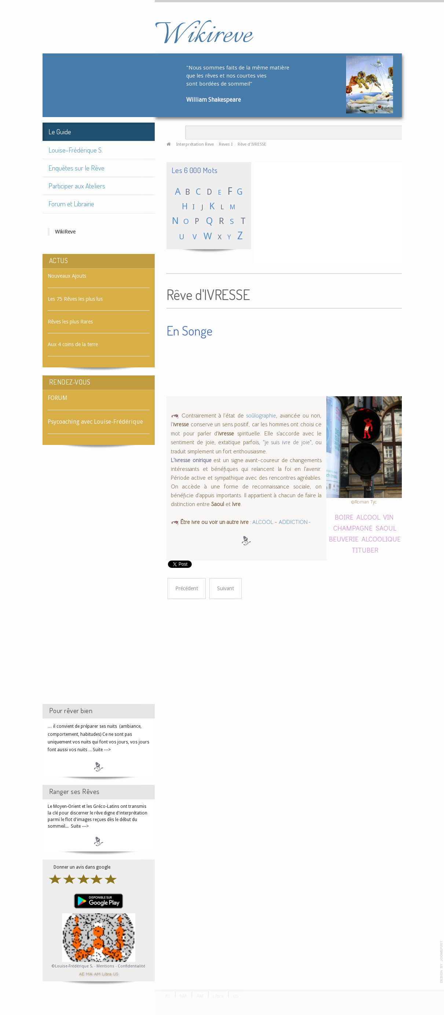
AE (81, 973)
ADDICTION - (295, 522)
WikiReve (65, 232)
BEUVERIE (344, 538)
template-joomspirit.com (441, 962)
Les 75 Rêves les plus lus (75, 299)
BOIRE (344, 516)
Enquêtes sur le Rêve (76, 168)
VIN (388, 516)
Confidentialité (131, 966)
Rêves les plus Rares (70, 322)
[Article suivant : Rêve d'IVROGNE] (225, 588)
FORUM (57, 397)
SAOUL (385, 527)
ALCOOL (262, 522)
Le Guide (59, 131)
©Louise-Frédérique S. (72, 966)
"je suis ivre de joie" (287, 442)
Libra (106, 973)
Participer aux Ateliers (76, 185)
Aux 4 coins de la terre (73, 344)
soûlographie (261, 415)
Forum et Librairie (71, 203)
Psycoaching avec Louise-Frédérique (95, 421)
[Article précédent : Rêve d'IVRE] (186, 588)
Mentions (105, 966)
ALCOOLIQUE (381, 538)
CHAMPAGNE (353, 527)
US (115, 973)
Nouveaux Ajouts (67, 276)
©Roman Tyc (364, 502)
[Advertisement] (99, 581)
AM (97, 973)
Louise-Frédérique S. (75, 150)
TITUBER (365, 549)
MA (89, 973)
